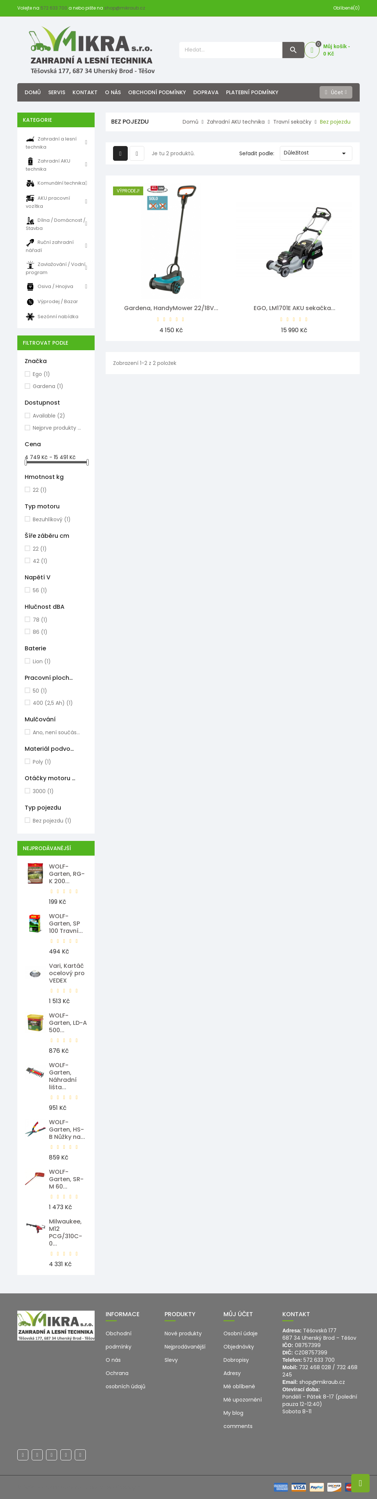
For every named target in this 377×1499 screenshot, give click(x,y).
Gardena (48, 386)
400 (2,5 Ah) (53, 703)
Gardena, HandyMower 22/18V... (171, 308)
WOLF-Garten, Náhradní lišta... (63, 1076)
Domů (33, 92)
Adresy (232, 1373)
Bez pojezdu (52, 820)
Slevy (171, 1360)
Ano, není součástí (57, 732)
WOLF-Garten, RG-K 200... (67, 873)
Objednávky (238, 1346)
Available (49, 415)
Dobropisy (236, 1360)
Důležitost (316, 153)
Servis (56, 92)
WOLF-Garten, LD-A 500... (68, 1022)
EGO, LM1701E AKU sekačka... (294, 308)
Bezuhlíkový (52, 519)
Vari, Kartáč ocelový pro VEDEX (67, 973)
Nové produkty (183, 1333)
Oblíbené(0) (346, 8)
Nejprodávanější (185, 1346)
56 (40, 590)
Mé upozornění (242, 1399)
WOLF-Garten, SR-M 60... (66, 1179)
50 (40, 691)
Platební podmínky (252, 92)
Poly (42, 762)
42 (40, 561)
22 (40, 490)
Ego (41, 374)
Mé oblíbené (239, 1386)
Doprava (206, 92)
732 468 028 (315, 1367)
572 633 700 (53, 8)
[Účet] (336, 92)
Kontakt (85, 92)
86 (40, 632)
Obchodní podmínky (157, 92)
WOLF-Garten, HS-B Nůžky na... (67, 1129)
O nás (113, 92)
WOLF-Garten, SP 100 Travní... (66, 923)
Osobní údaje (240, 1333)
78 (40, 620)
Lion (42, 661)
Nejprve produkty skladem (57, 427)
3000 (43, 791)
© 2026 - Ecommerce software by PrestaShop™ (78, 1487)
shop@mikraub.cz (124, 8)
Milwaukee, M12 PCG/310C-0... (65, 1232)
